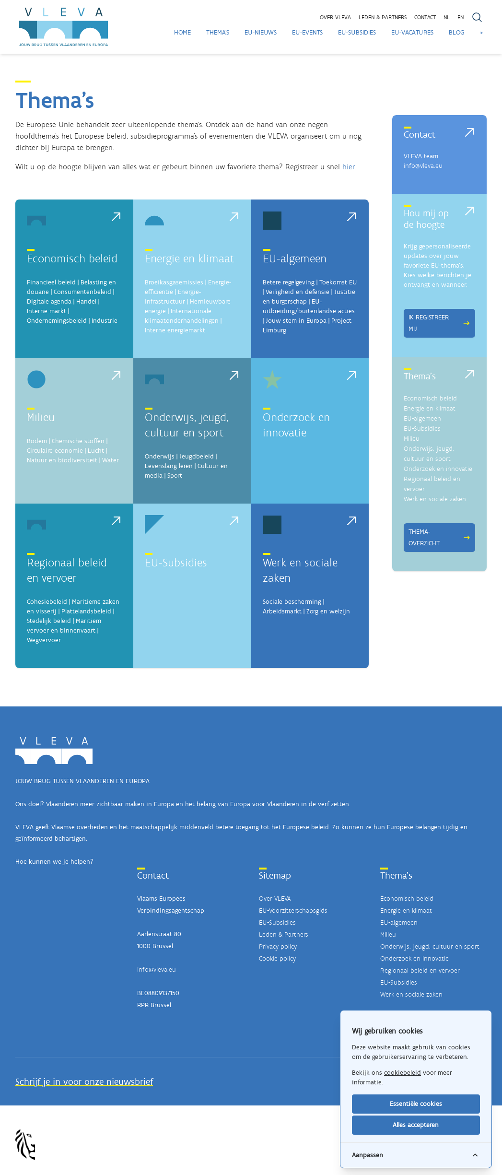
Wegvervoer (44, 640)
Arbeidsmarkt (282, 611)
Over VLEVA (335, 17)
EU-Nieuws (261, 32)
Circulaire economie (55, 450)
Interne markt (46, 311)
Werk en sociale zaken (435, 499)
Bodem (37, 441)
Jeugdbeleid (196, 456)
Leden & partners (383, 17)
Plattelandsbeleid (86, 611)
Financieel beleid (51, 282)
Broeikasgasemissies (174, 282)
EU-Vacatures (412, 32)
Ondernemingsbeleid (57, 321)
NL (447, 17)
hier (348, 166)
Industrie (104, 321)
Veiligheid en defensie (297, 292)
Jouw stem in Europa (296, 321)
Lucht (96, 450)
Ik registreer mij (439, 323)
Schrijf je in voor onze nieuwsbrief (84, 1081)
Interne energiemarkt (175, 330)
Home (182, 32)
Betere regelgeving (289, 282)
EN (460, 17)
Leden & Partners (283, 934)
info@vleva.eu (423, 166)
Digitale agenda (49, 301)
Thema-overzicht (439, 537)
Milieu (41, 417)
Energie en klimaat (189, 258)
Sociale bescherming (292, 602)
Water (110, 460)
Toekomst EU (338, 282)
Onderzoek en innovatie (438, 469)
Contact (425, 17)
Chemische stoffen (78, 441)
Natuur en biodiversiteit (62, 460)
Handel (86, 301)
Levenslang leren (169, 466)
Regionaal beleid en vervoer (420, 970)
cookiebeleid (402, 1073)
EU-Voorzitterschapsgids (293, 910)
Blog (457, 32)
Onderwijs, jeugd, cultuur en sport (429, 946)
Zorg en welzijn (328, 611)
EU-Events (307, 32)
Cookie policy (277, 958)
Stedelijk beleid (49, 621)
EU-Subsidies (357, 32)
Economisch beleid (72, 258)
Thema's (217, 32)
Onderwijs (160, 456)
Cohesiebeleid (47, 602)
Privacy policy (278, 946)
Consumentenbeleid (82, 292)
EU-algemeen (295, 258)
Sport (174, 475)
